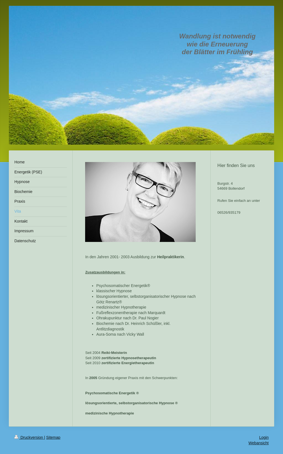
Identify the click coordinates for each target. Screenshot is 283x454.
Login (264, 437)
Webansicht (258, 443)
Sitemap (53, 437)
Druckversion (29, 437)
